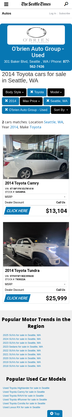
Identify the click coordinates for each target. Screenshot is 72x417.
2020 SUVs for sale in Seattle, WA (22, 358)
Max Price (31, 101)
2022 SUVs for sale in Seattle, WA (22, 350)
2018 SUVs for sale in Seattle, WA (22, 366)
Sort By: (61, 110)
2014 (10, 101)
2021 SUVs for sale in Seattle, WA (22, 354)
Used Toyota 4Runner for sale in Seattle (25, 399)
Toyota (37, 92)
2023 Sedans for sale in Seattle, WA (23, 346)
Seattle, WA (57, 101)
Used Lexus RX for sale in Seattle (21, 407)
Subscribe (64, 13)
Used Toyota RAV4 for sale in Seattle (23, 395)
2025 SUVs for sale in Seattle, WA (22, 335)
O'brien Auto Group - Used (26, 110)
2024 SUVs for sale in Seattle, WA (22, 338)
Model (56, 92)
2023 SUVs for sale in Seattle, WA (22, 342)
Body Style (15, 92)
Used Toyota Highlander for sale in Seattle (26, 388)
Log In (52, 13)
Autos (6, 13)
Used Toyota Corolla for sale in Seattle (24, 403)
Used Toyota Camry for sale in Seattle (24, 391)
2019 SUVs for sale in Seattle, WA (22, 362)
